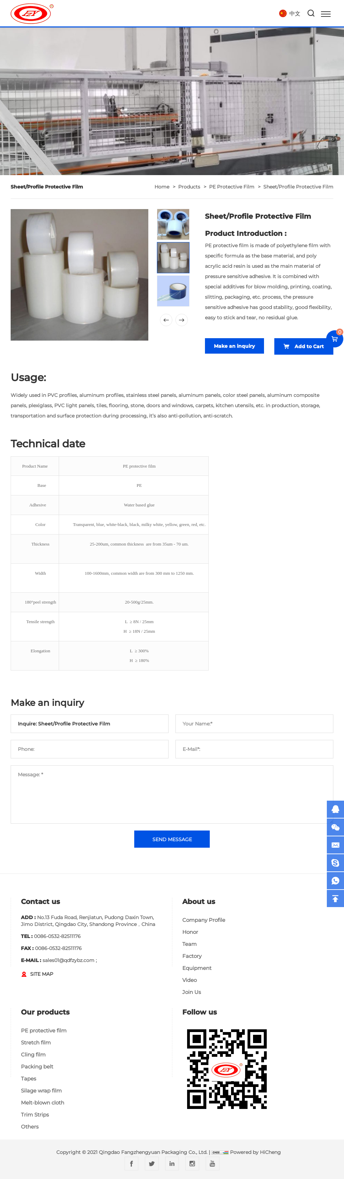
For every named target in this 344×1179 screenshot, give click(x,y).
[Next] (181, 320)
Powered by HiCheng (255, 1152)
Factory (192, 956)
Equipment (196, 968)
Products (189, 187)
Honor (190, 932)
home (161, 187)
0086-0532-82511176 (57, 936)
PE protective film (231, 187)
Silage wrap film (41, 1090)
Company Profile (203, 920)
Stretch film (36, 1042)
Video (189, 980)
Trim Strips (35, 1114)
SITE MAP (41, 974)
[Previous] (166, 320)
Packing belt (37, 1066)
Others (29, 1126)
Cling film (33, 1054)
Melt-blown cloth (42, 1102)
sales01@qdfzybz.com (68, 960)
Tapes (28, 1078)
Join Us (191, 992)
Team (189, 944)
